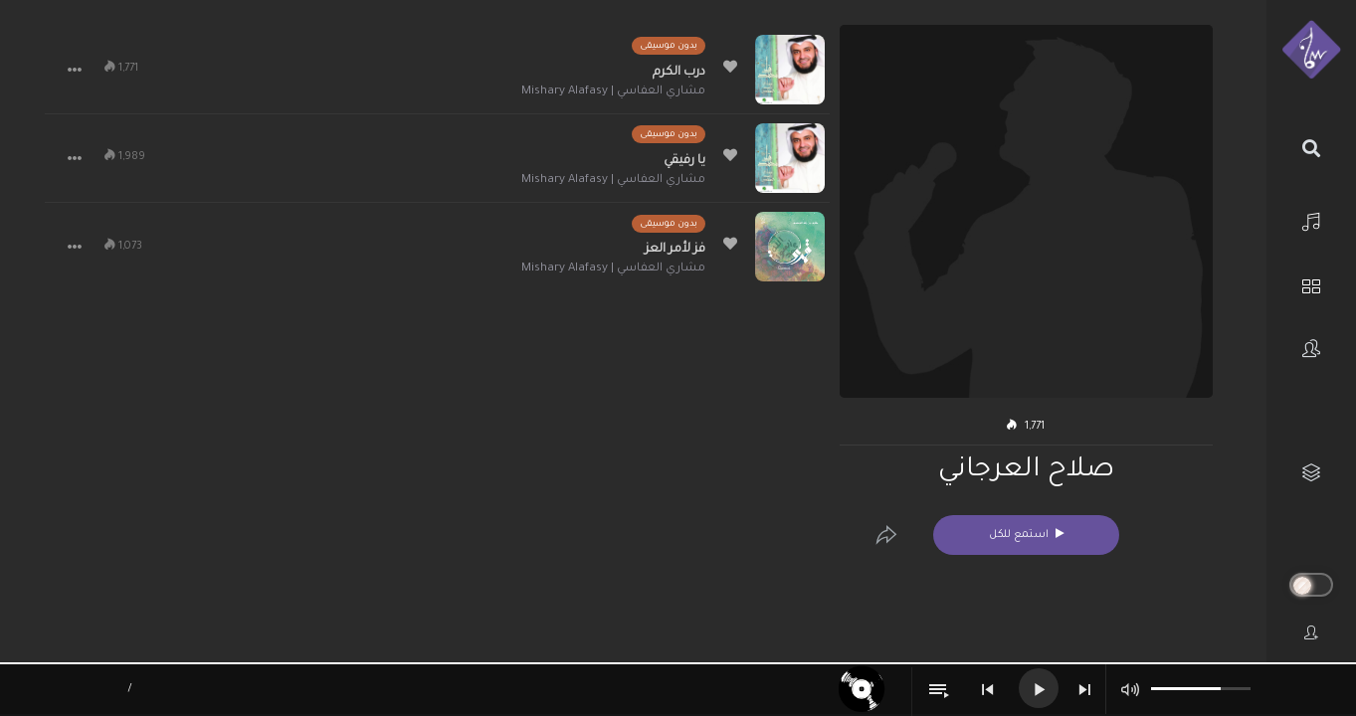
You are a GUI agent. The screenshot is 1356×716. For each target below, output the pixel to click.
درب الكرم (679, 73)
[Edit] (886, 535)
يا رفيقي (684, 161)
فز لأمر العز (675, 250)
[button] (75, 70)
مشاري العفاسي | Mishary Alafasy (613, 92)
